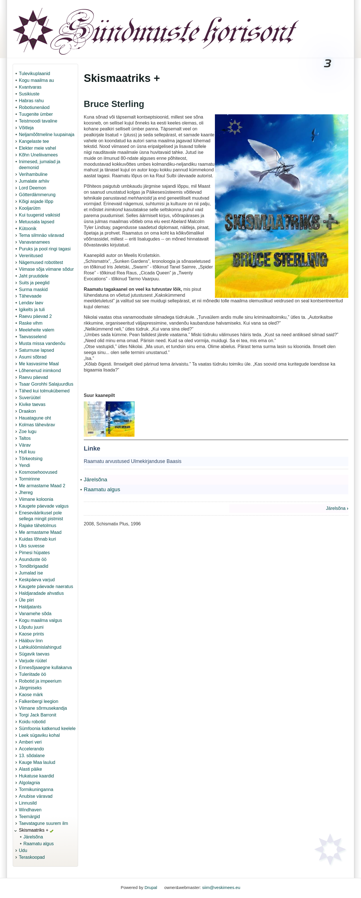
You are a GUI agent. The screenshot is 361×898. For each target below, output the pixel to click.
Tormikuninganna (36, 789)
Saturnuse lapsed (36, 350)
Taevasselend (33, 336)
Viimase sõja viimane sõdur (46, 269)
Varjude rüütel (33, 660)
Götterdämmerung (37, 194)
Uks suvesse (32, 545)
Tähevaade (30, 296)
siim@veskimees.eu (221, 887)
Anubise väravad (35, 796)
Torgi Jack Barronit (37, 715)
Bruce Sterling (114, 104)
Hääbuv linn (31, 640)
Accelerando (31, 748)
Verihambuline (33, 174)
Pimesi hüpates (34, 552)
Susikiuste (29, 93)
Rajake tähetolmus (37, 525)
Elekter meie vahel (37, 148)
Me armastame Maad (40, 532)
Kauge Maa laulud (37, 762)
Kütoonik (27, 228)
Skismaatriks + (33, 830)
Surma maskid (33, 289)
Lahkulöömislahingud (40, 647)
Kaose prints (31, 634)
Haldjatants (30, 606)
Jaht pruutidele (34, 276)
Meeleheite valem (36, 329)
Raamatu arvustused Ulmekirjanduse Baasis (132, 461)
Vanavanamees (34, 242)
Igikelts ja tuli (32, 309)
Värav (25, 445)
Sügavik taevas (34, 654)
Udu (23, 850)
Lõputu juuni (31, 627)
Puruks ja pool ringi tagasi (45, 248)
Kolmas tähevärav (37, 424)
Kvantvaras (30, 87)
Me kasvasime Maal (39, 363)
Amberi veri (30, 742)
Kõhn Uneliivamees (38, 154)
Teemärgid (29, 816)
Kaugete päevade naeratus (46, 586)
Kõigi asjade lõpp (36, 201)
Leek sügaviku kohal (39, 735)
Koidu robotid (32, 721)
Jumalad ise (31, 573)
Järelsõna (33, 836)
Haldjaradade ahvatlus (41, 593)
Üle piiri (26, 600)
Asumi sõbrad (33, 357)
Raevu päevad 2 (35, 316)
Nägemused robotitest (41, 262)
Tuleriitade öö (32, 674)
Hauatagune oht (35, 418)
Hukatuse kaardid (36, 776)
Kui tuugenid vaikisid (39, 215)
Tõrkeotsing (31, 458)
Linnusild (28, 803)
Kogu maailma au (36, 80)
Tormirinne (29, 479)
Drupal (150, 887)
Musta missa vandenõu (42, 343)
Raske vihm (31, 323)
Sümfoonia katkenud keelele (47, 728)
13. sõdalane (32, 755)
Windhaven (30, 809)
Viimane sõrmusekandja (43, 708)
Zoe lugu (27, 431)
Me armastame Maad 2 (42, 485)
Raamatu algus (38, 843)
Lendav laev (31, 302)
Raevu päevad (33, 377)
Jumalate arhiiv (34, 181)
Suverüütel (30, 397)
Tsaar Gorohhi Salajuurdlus (46, 384)
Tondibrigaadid (33, 566)
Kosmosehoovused (38, 472)
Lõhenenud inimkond (40, 370)
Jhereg (26, 492)
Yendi (24, 465)
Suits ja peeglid (34, 282)
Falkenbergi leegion (38, 701)
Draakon (27, 411)
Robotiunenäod (34, 107)
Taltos (25, 438)
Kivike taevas (32, 404)
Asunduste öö (33, 559)
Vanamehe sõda (35, 613)
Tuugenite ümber (36, 114)
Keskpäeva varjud (37, 579)
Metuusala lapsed (36, 221)
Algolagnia (29, 782)
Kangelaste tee (34, 141)
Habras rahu (31, 100)
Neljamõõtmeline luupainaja (46, 134)
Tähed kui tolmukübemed (44, 390)
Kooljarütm (29, 208)
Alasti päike (30, 769)
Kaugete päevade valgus (44, 506)
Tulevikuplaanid (34, 73)
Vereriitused (31, 255)
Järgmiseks (30, 687)
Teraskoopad (32, 857)
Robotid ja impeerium (40, 681)
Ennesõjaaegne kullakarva (45, 667)
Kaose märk (31, 694)
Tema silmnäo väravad (41, 235)
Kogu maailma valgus (40, 620)
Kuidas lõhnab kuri (37, 539)
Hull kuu (27, 451)
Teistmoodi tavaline (38, 121)
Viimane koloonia (36, 499)
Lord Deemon (32, 187)
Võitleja (26, 127)
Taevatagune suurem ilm (43, 823)
